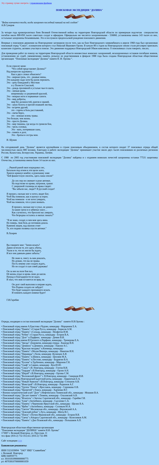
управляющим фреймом (41, 3)
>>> (20, 440)
